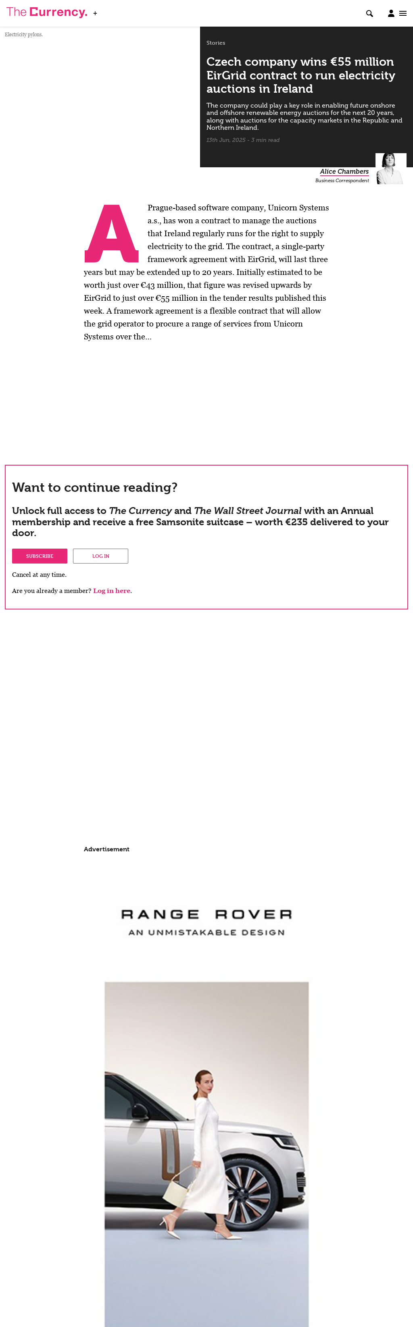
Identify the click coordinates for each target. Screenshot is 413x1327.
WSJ (108, 11)
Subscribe (39, 556)
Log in (100, 556)
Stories (215, 43)
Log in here (111, 591)
